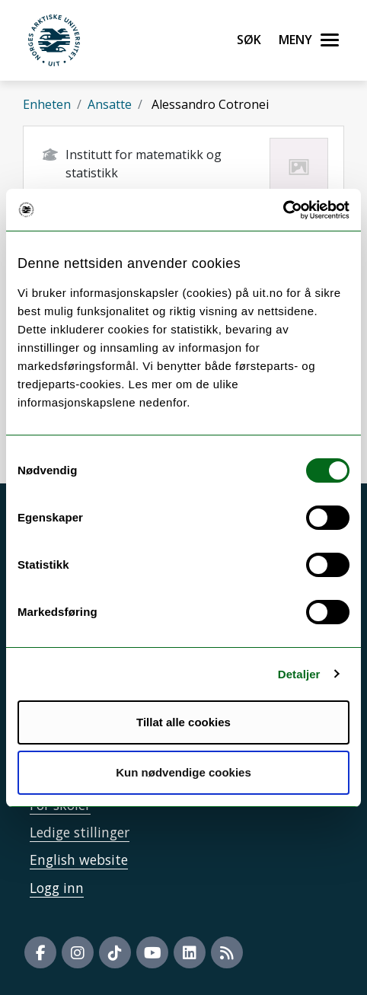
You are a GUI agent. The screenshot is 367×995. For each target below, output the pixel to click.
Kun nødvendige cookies (183, 772)
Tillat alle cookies (183, 722)
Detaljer (299, 674)
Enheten (47, 104)
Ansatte (110, 104)
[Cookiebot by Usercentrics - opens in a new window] (282, 210)
